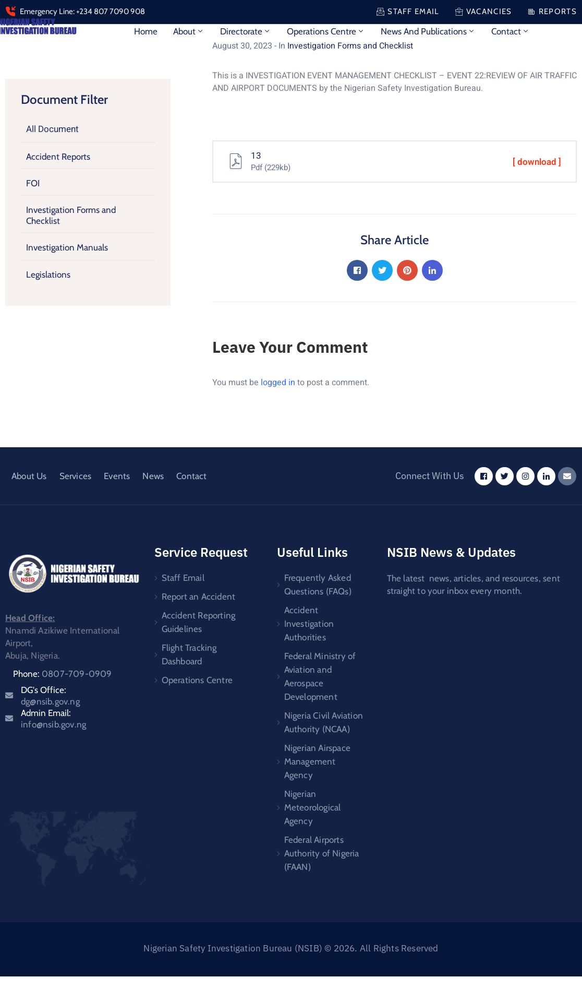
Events (117, 476)
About (188, 31)
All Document (52, 129)
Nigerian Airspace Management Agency (317, 761)
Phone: (62, 674)
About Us (29, 476)
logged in (278, 382)
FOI (33, 183)
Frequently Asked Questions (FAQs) (317, 584)
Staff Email (183, 577)
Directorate (245, 31)
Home (145, 31)
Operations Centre (326, 31)
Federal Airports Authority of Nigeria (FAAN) (321, 853)
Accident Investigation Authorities (309, 623)
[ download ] (537, 162)
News (153, 476)
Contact (510, 31)
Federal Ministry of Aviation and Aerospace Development (320, 676)
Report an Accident (199, 596)
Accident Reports (58, 156)
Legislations (48, 274)
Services (75, 476)
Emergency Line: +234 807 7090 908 (82, 11)
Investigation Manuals (67, 247)
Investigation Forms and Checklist (71, 215)
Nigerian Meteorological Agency (312, 807)
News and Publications (428, 31)
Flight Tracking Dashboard (189, 654)
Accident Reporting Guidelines (199, 622)
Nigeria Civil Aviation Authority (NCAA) (323, 722)
